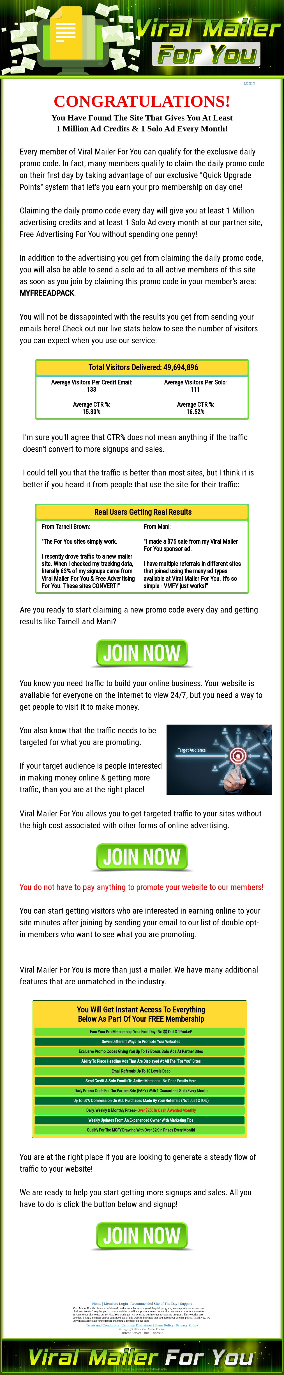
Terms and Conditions (102, 1325)
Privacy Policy (187, 1325)
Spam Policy (164, 1325)
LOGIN (249, 83)
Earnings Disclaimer (136, 1325)
